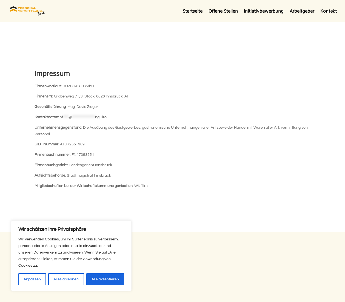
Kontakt (328, 11)
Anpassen (32, 279)
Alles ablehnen (66, 279)
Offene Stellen (223, 11)
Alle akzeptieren (105, 279)
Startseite (193, 11)
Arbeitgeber (302, 11)
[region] (71, 255)
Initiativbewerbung (264, 11)
